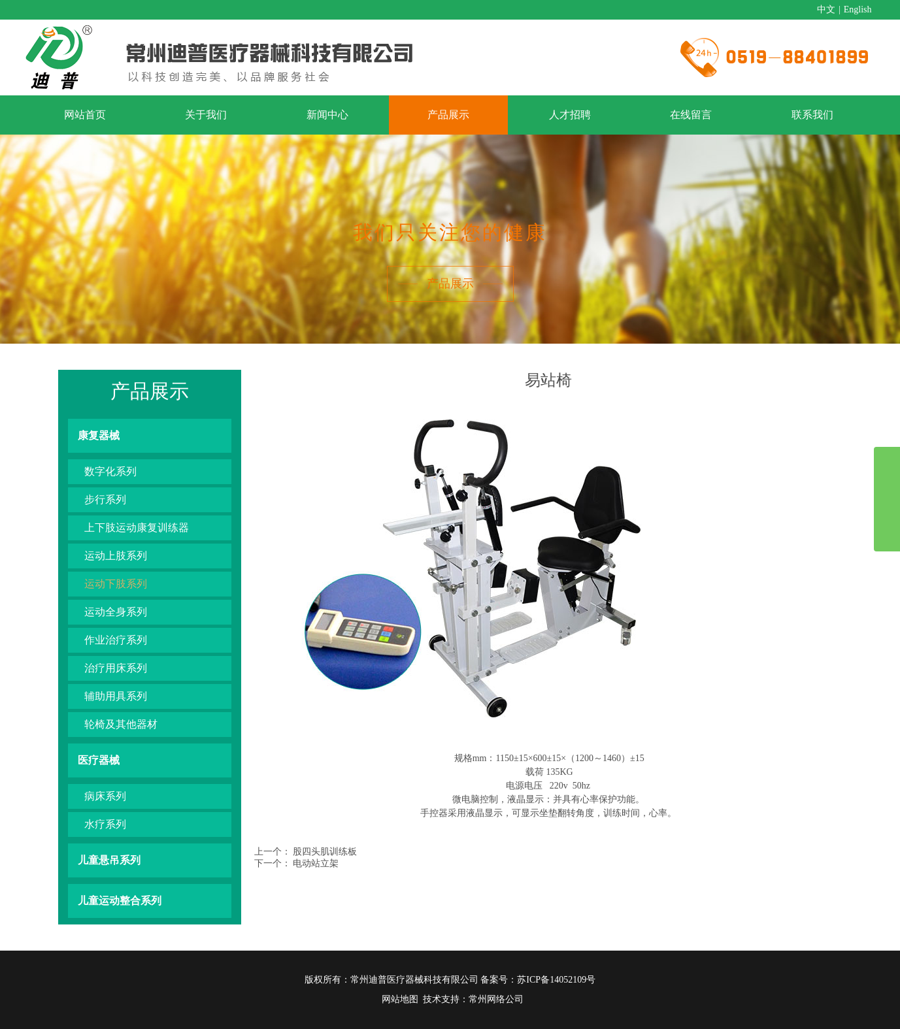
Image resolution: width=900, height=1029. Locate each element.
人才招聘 (570, 114)
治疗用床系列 (115, 668)
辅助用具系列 (115, 696)
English (858, 9)
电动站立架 (316, 863)
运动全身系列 (115, 611)
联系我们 (812, 114)
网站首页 (85, 114)
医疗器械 (99, 760)
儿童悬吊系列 (109, 860)
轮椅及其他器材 (121, 724)
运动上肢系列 (115, 555)
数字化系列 (110, 471)
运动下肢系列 (115, 583)
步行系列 (105, 499)
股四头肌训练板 (325, 852)
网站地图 (400, 999)
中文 (826, 9)
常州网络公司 (496, 999)
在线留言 (691, 114)
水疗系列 (105, 824)
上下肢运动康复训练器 (136, 527)
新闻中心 (327, 114)
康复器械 (99, 435)
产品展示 (448, 114)
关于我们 (206, 114)
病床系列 (105, 796)
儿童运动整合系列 (119, 900)
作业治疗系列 (115, 639)
